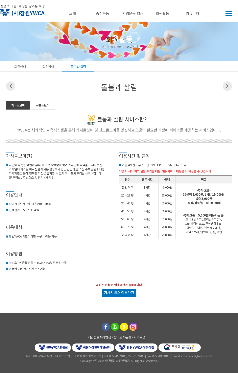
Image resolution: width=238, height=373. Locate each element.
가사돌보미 (18, 105)
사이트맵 (139, 337)
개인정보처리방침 (99, 337)
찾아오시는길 (122, 337)
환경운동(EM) (132, 13)
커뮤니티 (192, 13)
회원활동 (162, 13)
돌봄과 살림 (78, 66)
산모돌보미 (43, 105)
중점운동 (102, 13)
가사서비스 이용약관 (119, 292)
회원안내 (20, 66)
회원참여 (48, 66)
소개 (72, 13)
